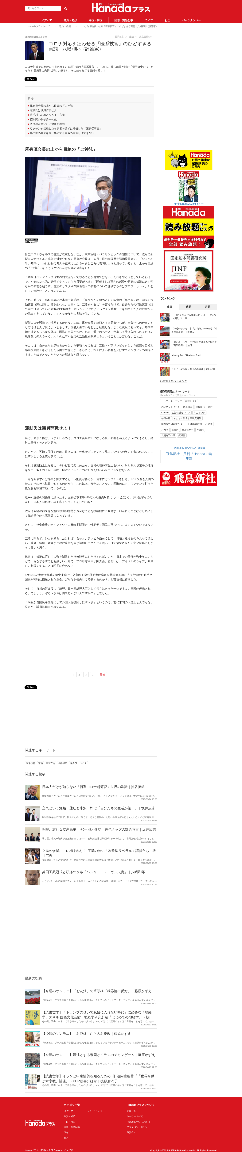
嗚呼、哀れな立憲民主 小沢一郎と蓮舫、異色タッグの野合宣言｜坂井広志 (99, 829)
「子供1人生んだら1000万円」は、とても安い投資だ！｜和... (194, 317)
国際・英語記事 (123, 20)
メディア (46, 20)
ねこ (167, 20)
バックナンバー (191, 20)
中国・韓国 (95, 20)
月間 (207, 306)
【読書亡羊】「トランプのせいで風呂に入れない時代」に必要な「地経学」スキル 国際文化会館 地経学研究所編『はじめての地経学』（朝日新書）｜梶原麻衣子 (99, 1017)
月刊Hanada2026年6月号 (189, 203)
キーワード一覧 (135, 1116)
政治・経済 (70, 20)
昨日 (169, 306)
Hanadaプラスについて (139, 1121)
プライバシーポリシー (138, 1127)
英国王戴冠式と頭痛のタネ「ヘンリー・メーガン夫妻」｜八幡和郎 (93, 872)
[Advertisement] (89, 393)
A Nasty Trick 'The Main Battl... (186, 355)
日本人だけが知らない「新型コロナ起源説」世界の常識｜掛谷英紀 (93, 787)
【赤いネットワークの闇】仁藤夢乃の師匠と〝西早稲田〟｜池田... (194, 344)
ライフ (149, 20)
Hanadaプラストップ (39, 26)
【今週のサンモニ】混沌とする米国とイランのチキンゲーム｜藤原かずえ (98, 1055)
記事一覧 (131, 1111)
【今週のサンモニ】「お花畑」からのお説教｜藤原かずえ (86, 1033)
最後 (102, 674)
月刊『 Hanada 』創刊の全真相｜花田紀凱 (193, 369)
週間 (188, 306)
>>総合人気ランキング (173, 381)
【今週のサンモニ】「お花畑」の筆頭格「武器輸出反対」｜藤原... (194, 330)
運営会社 (131, 1132)
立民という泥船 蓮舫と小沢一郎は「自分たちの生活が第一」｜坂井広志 (98, 808)
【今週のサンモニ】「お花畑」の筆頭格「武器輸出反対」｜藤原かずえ (97, 991)
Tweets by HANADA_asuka (188, 447)
